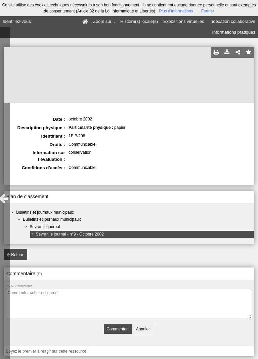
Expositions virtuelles (183, 21)
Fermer (207, 11)
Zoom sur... (104, 21)
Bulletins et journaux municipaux (45, 212)
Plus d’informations (176, 11)
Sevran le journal (45, 226)
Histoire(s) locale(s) (139, 21)
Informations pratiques (233, 32)
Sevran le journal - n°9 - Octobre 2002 (70, 234)
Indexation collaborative (232, 21)
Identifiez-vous (17, 21)
